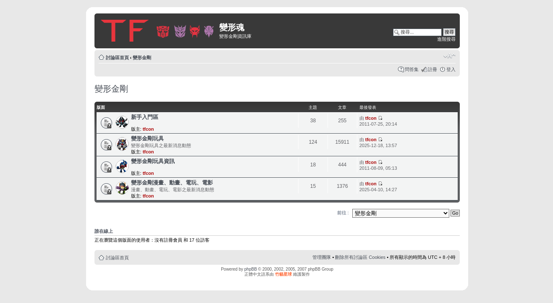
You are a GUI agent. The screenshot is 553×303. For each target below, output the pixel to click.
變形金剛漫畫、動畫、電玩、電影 (172, 182)
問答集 (412, 69)
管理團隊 (321, 257)
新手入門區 (144, 117)
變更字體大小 (449, 56)
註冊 (432, 69)
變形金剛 (142, 57)
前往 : (343, 212)
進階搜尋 (446, 39)
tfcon (148, 129)
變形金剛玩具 (147, 138)
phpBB (250, 269)
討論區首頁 (117, 57)
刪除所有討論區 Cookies (360, 257)
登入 (451, 69)
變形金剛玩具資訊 (153, 161)
